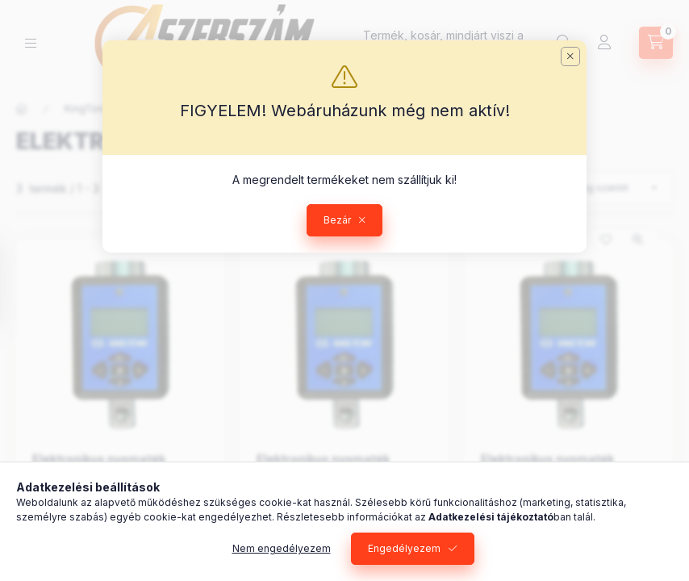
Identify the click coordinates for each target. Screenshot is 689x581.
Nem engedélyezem (281, 548)
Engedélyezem (404, 548)
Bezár (337, 220)
